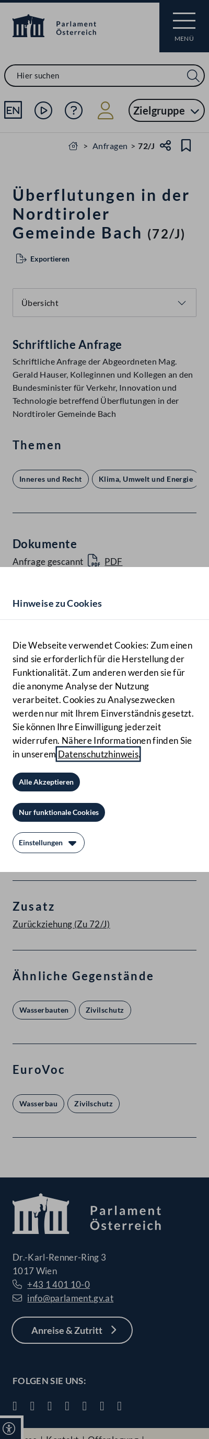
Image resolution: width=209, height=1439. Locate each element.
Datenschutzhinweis (98, 754)
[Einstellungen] (49, 842)
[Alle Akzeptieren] (46, 782)
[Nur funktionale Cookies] (59, 812)
